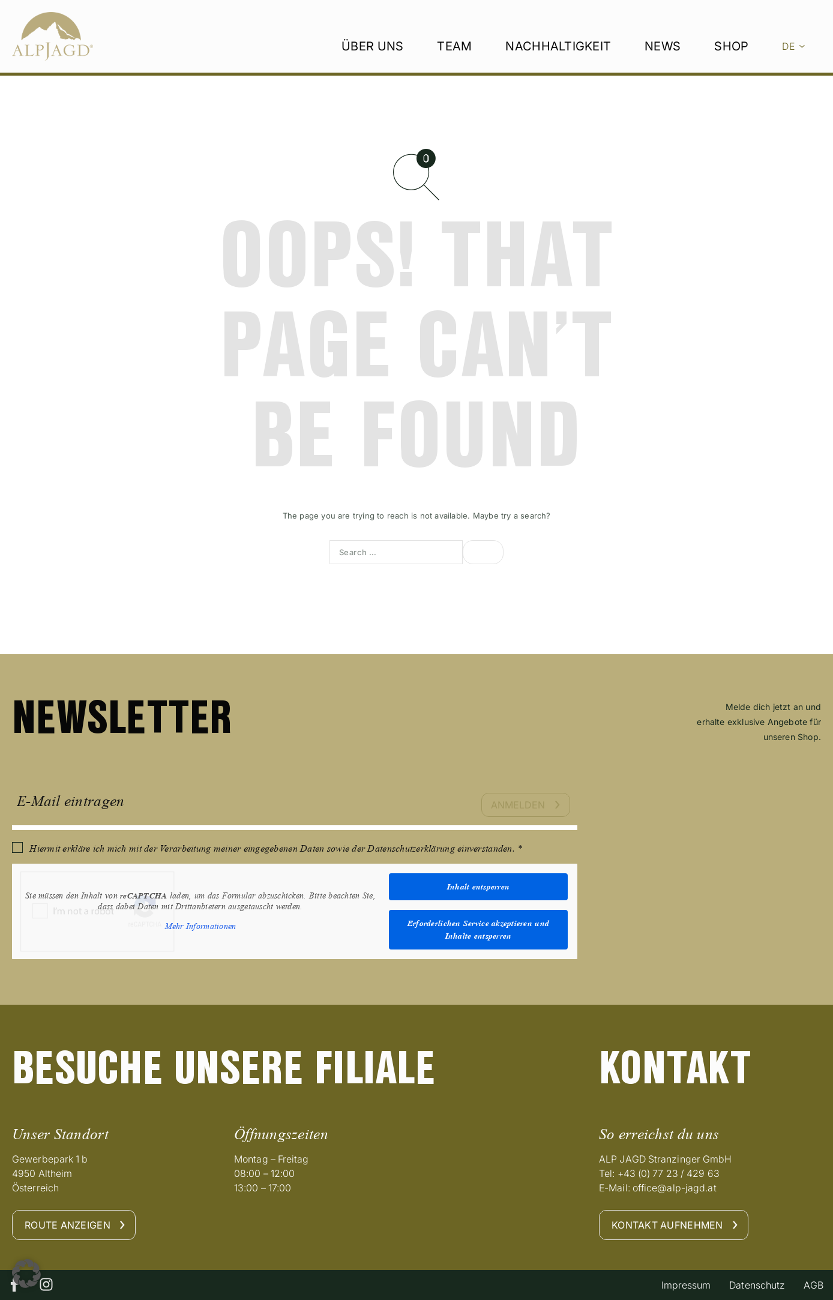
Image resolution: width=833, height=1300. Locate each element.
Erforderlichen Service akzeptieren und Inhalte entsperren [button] (478, 929)
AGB (810, 1285)
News (663, 60)
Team (454, 60)
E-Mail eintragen (70, 801)
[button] (26, 1273)
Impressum (672, 1285)
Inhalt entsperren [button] (478, 886)
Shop (731, 60)
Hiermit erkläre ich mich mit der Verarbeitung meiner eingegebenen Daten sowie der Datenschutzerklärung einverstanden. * (275, 848)
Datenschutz (749, 1285)
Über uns (372, 60)
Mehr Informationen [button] (200, 926)
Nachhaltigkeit (558, 60)
